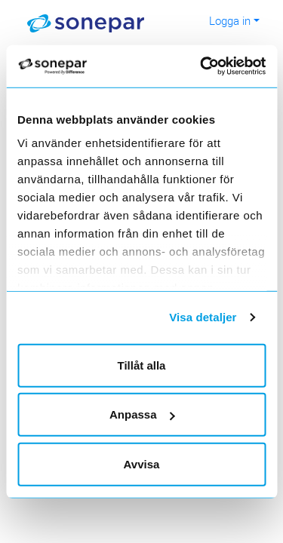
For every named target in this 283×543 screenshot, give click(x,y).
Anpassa (142, 414)
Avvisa (142, 463)
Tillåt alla (142, 364)
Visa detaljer (202, 317)
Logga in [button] (230, 20)
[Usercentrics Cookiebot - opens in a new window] (220, 66)
